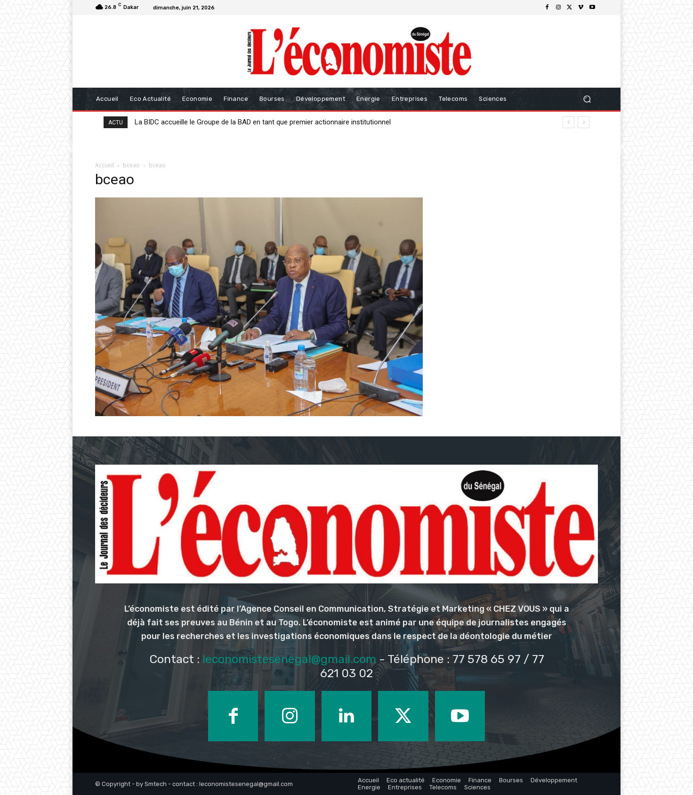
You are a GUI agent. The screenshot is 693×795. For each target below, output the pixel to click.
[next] (583, 122)
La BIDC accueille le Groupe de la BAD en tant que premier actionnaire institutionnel (263, 122)
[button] (587, 99)
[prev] (568, 122)
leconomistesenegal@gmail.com (289, 659)
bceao (131, 165)
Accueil (104, 165)
